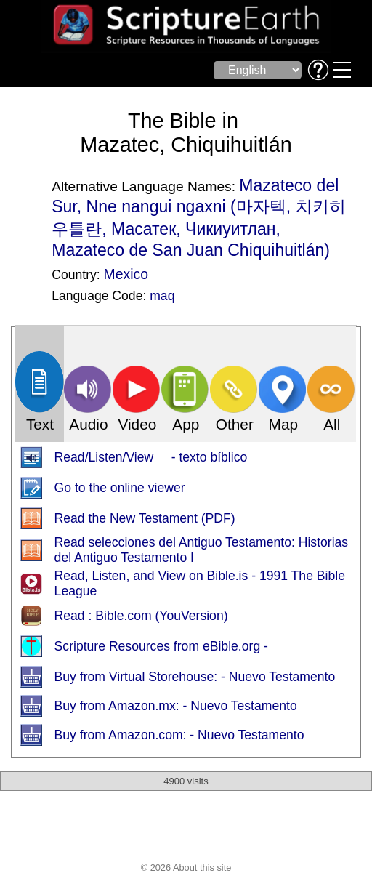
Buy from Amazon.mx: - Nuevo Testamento (175, 706)
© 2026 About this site (186, 867)
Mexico (126, 274)
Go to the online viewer (119, 487)
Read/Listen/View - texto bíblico (151, 457)
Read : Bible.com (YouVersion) (141, 615)
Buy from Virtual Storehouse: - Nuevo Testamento (195, 676)
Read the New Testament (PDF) (144, 518)
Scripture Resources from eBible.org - (161, 646)
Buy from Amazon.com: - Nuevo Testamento (179, 735)
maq (162, 296)
